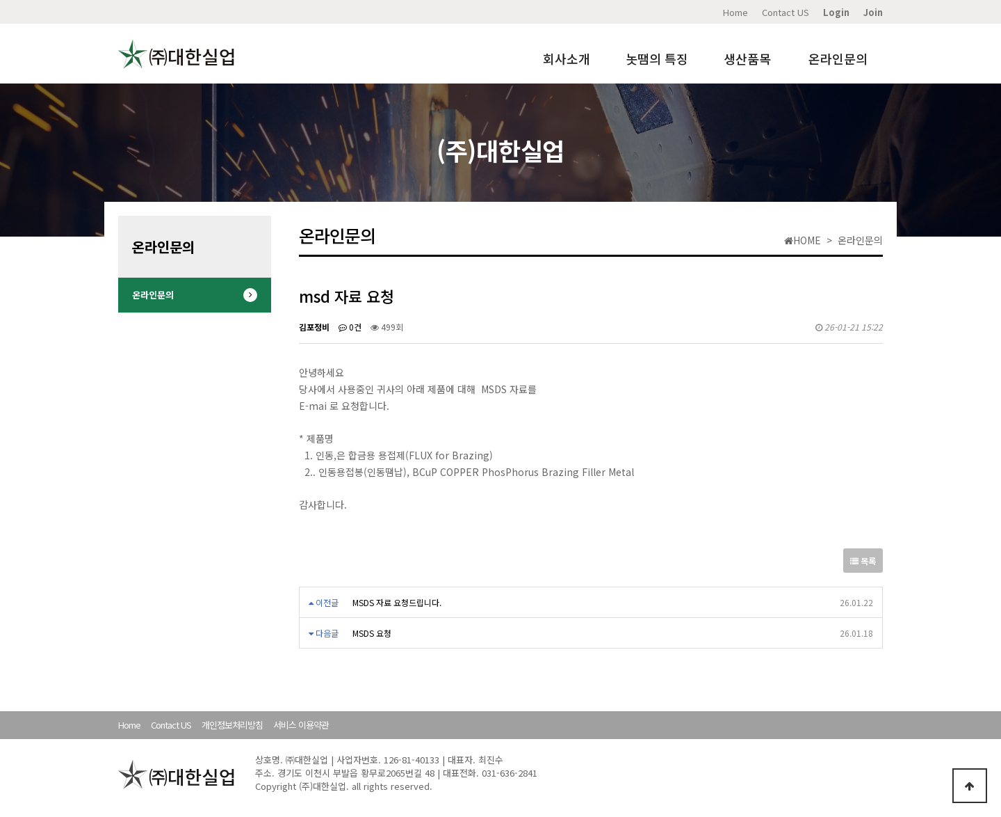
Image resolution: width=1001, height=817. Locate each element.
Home (735, 12)
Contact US (785, 12)
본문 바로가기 (0, 0)
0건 (350, 327)
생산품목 (747, 58)
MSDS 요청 (371, 633)
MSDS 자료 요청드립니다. (396, 602)
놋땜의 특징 (657, 58)
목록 (863, 560)
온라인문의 (838, 58)
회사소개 (566, 58)
